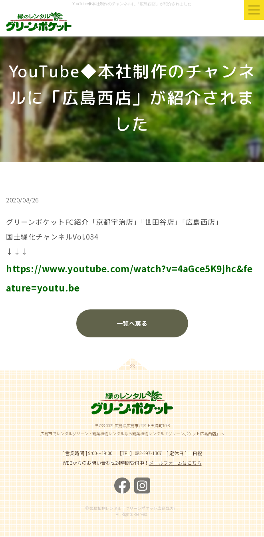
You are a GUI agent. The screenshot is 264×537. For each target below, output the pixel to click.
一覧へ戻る (132, 323)
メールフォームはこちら (175, 462)
